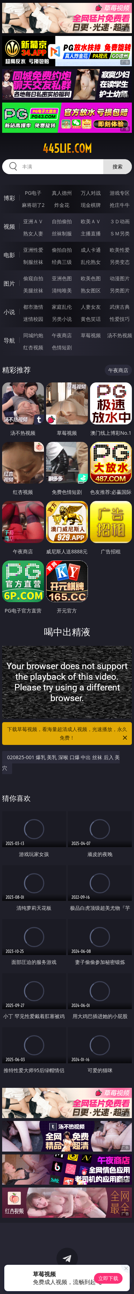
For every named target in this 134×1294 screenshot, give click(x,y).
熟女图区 (91, 290)
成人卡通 (91, 249)
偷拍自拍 (62, 249)
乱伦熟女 (91, 262)
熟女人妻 (33, 233)
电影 (9, 255)
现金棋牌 (91, 205)
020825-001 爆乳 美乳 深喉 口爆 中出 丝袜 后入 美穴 (61, 762)
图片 (9, 283)
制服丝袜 (33, 262)
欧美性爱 (120, 249)
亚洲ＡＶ (33, 221)
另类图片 (120, 290)
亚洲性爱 (33, 249)
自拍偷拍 (62, 221)
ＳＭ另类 (120, 233)
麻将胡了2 (33, 205)
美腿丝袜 (33, 290)
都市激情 (33, 306)
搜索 (118, 166)
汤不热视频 (119, 335)
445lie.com (67, 148)
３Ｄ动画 (120, 221)
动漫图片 (120, 278)
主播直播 (91, 233)
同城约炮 (33, 335)
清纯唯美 (62, 290)
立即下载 (108, 1278)
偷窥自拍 (33, 278)
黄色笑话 (91, 318)
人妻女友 (91, 306)
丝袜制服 (62, 233)
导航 (9, 340)
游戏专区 (120, 192)
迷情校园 (33, 318)
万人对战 (91, 192)
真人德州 (62, 192)
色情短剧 (62, 347)
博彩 (9, 198)
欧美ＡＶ (91, 221)
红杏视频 (33, 347)
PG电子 (33, 192)
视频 (9, 226)
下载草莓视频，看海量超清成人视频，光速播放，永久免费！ (68, 734)
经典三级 (62, 262)
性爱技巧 (120, 318)
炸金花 (61, 205)
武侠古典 (120, 306)
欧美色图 (91, 278)
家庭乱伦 (62, 306)
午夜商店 (62, 335)
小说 (9, 312)
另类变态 (120, 262)
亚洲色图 (62, 278)
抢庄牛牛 (120, 205)
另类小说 (62, 318)
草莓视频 (91, 335)
